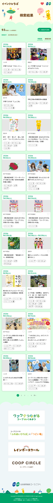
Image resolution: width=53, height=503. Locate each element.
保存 (23, 62)
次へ (35, 395)
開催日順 (48, 39)
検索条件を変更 (45, 30)
